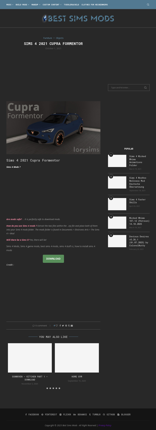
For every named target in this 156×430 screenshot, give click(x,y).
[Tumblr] (95, 414)
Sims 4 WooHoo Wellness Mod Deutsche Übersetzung (137, 182)
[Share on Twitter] (63, 325)
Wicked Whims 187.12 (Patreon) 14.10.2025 (139, 221)
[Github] (109, 414)
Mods (8, 4)
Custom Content (51, 4)
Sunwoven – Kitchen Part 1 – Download (30, 378)
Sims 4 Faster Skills (137, 201)
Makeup (35, 4)
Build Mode (21, 4)
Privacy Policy (104, 425)
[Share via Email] (72, 325)
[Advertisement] (53, 75)
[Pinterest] (49, 414)
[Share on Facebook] (60, 325)
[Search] (148, 4)
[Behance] (80, 414)
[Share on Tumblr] (68, 325)
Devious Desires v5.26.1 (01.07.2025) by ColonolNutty (139, 241)
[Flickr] (65, 414)
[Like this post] (57, 325)
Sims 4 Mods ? (13, 166)
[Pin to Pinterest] (66, 325)
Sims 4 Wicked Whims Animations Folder (137, 161)
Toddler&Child (71, 4)
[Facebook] (32, 414)
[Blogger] (124, 414)
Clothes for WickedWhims (95, 4)
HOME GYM (77, 376)
